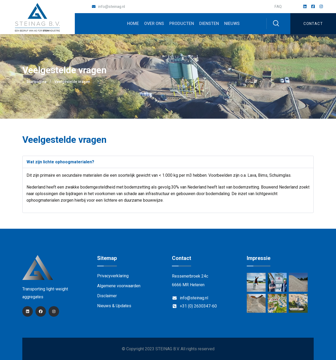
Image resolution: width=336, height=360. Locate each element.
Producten (181, 23)
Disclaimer (107, 295)
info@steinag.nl (111, 6)
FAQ (278, 6)
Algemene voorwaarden (118, 285)
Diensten (209, 23)
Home (133, 23)
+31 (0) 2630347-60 (198, 306)
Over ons (154, 23)
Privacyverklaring (113, 275)
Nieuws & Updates (114, 305)
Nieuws (232, 23)
